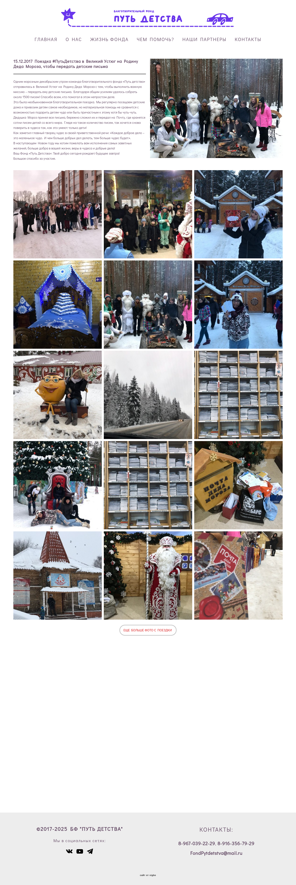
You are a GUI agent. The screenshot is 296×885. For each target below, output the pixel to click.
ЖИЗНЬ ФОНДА (109, 39)
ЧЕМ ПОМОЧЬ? (155, 39)
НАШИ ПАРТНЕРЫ (204, 39)
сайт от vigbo (148, 875)
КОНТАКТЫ (248, 39)
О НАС (74, 39)
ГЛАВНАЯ (46, 39)
